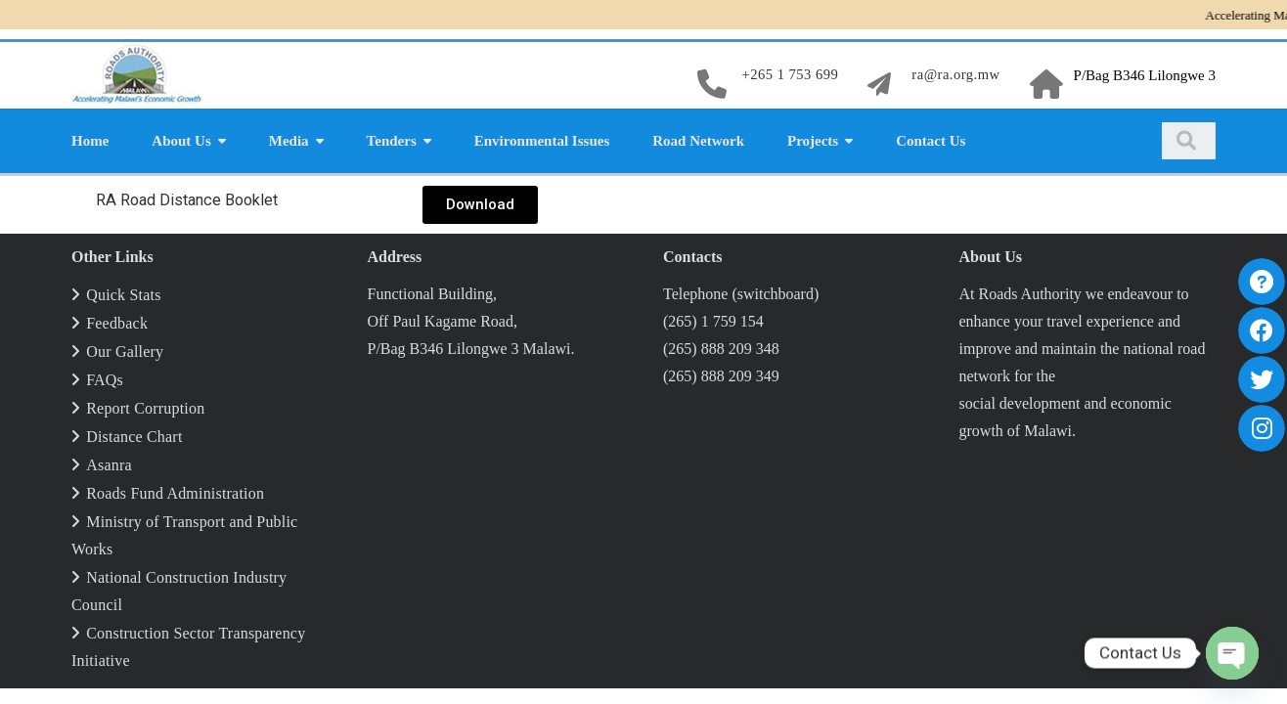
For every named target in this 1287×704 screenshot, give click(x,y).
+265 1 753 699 (786, 74)
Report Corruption (145, 406)
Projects (812, 139)
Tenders (392, 139)
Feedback (117, 321)
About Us (181, 139)
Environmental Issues (542, 139)
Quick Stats (123, 293)
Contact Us (930, 139)
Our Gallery (124, 349)
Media (289, 139)
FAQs (104, 378)
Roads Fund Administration (175, 491)
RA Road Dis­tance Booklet (191, 197)
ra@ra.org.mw (955, 74)
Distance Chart (134, 434)
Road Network (698, 139)
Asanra (109, 463)
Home (90, 139)
